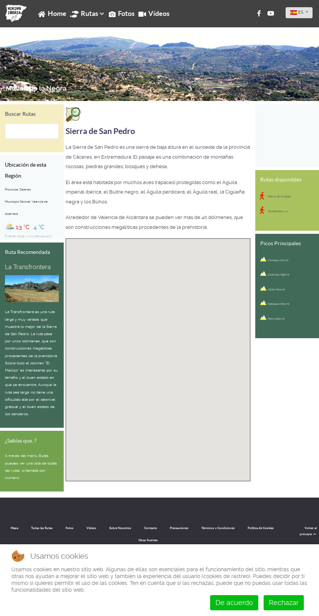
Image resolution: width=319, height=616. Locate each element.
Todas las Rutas (42, 528)
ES (297, 12)
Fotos (70, 528)
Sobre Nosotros (120, 528)
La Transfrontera (28, 267)
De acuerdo (234, 603)
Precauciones (179, 528)
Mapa (14, 528)
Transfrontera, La (278, 211)
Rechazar (284, 603)
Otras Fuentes (148, 540)
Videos (91, 528)
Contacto (150, 528)
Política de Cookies (261, 528)
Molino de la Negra (36, 88)
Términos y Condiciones (218, 528)
